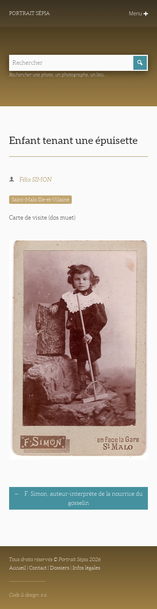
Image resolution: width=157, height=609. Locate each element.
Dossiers (59, 568)
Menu (138, 13)
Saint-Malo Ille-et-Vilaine (40, 199)
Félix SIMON (35, 179)
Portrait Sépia (29, 13)
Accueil (17, 568)
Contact (38, 568)
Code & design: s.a (28, 595)
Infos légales (86, 568)
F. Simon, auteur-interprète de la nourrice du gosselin (83, 498)
